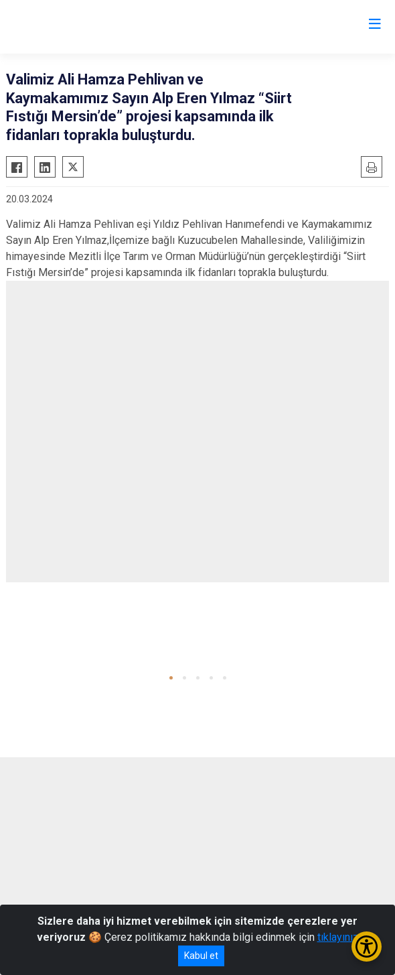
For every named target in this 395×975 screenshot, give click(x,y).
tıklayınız (338, 937)
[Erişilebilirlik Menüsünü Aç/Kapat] (366, 946)
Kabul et (201, 955)
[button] (171, 677)
